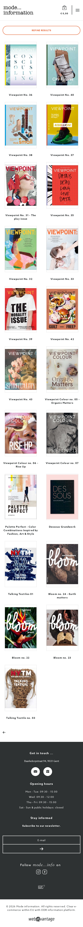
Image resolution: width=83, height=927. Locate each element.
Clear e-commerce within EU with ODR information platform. (42, 908)
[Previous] (6, 732)
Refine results (41, 30)
